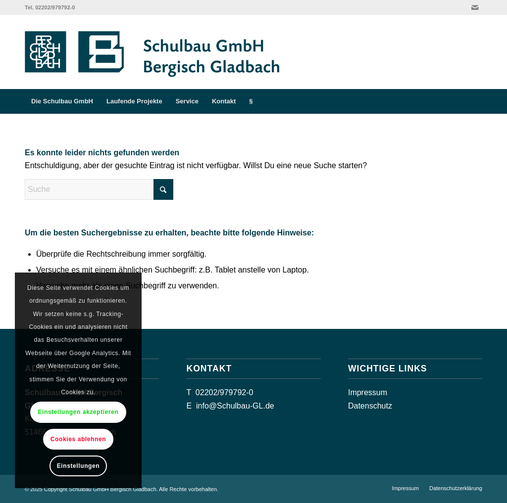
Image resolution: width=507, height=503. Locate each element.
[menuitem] (62, 101)
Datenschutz (370, 406)
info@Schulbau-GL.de (235, 406)
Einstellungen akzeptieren (78, 412)
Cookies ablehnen (78, 439)
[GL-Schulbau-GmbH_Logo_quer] (161, 52)
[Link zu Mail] (474, 7)
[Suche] (475, 101)
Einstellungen (78, 465)
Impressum (367, 392)
